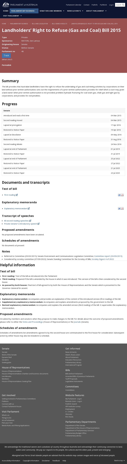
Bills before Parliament (74, 374)
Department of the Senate (75, 425)
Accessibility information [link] (11, 460)
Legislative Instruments (74, 381)
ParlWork (103, 5)
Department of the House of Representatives (82, 428)
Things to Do (6, 418)
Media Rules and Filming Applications (16, 425)
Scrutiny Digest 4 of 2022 (103, 259)
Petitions (5, 401)
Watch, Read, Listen (72, 355)
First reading (11, 195)
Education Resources (73, 360)
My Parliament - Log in (73, 399)
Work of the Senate (9, 355)
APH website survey (72, 406)
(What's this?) (7, 59)
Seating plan (6, 362)
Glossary (68, 414)
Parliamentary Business (22, 11)
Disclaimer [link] (46, 460)
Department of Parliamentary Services (79, 430)
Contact (86, 5)
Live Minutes (6, 376)
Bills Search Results (59, 24)
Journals (77, 322)
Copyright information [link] (31, 460)
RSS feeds (69, 417)
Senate (4, 352)
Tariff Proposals (71, 379)
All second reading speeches (18, 220)
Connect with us (8, 404)
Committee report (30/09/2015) (108, 256)
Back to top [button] (119, 460)
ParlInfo (95, 5)
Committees (69, 390)
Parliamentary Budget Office (75, 433)
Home (5, 11)
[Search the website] (120, 5)
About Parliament (95, 11)
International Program (73, 365)
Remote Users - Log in (73, 401)
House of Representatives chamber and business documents (25, 374)
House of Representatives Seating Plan (16, 381)
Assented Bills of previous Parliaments (79, 376)
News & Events (74, 11)
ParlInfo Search (71, 404)
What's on (5, 415)
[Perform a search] (123, 5)
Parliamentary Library (73, 362)
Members (5, 379)
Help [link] (64, 460)
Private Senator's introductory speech (22, 223)
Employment (70, 409)
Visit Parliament (11, 16)
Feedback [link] (56, 460)
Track (6, 55)
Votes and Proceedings (33, 322)
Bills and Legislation (40, 24)
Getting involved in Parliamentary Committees (19, 399)
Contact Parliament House (11, 406)
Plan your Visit (7, 423)
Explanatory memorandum (17, 208)
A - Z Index (69, 411)
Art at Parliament (8, 420)
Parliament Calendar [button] (73, 5)
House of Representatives (12, 371)
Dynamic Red (7, 357)
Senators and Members (51, 11)
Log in (111, 5)
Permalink (6, 65)
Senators (5, 360)
